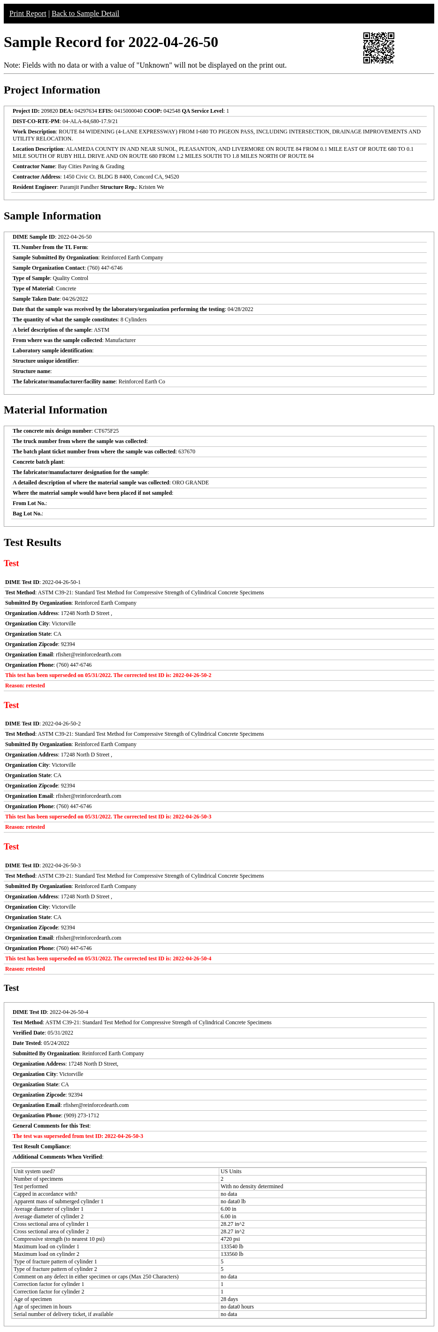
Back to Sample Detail (85, 13)
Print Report (27, 13)
